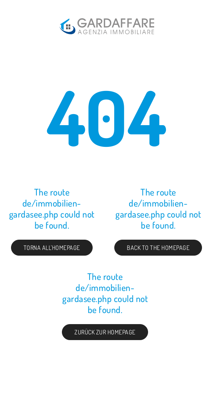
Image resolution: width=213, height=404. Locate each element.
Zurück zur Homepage (105, 332)
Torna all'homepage (52, 247)
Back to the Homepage (158, 247)
